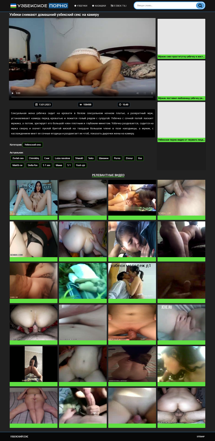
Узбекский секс (32, 144)
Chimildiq (34, 158)
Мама (59, 165)
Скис (46, 158)
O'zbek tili (118, 5)
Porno (117, 158)
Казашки (99, 5)
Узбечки (80, 5)
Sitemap (201, 436)
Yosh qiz (80, 165)
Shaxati (79, 158)
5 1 (69, 165)
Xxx (140, 158)
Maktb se (17, 165)
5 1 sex (46, 165)
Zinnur (129, 158)
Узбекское (39, 5)
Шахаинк (104, 158)
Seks (90, 158)
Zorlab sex (18, 158)
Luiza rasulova (62, 158)
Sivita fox (32, 165)
